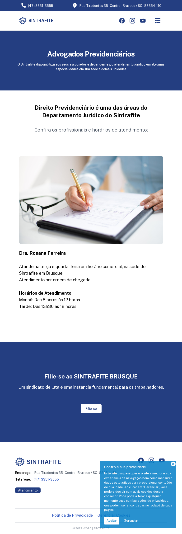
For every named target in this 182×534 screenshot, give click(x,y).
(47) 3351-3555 (37, 5)
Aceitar (112, 520)
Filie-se (91, 409)
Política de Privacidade (72, 515)
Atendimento (28, 490)
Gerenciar (131, 520)
